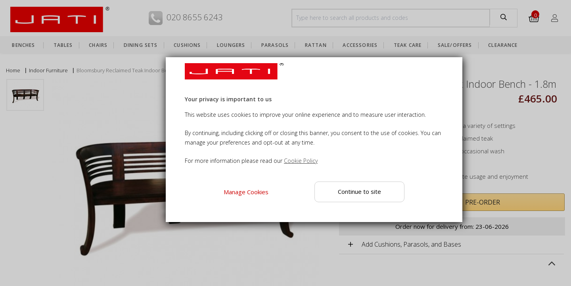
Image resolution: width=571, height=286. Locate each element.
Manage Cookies (245, 192)
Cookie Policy (301, 160)
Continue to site (359, 191)
